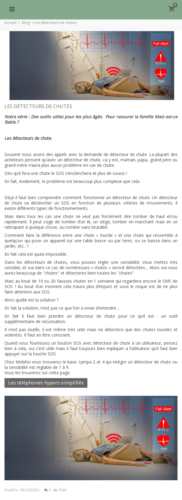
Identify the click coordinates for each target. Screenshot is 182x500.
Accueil (11, 22)
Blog (26, 22)
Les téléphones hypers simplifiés (46, 382)
